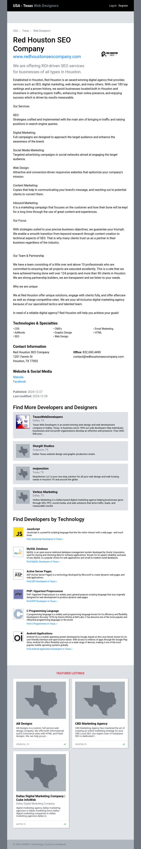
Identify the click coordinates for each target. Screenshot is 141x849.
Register (123, 5)
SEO (17, 336)
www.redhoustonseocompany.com (47, 56)
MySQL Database (37, 548)
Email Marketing (104, 328)
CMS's (58, 328)
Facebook (19, 381)
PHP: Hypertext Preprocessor (45, 591)
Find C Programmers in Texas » (42, 623)
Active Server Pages (39, 571)
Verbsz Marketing (45, 492)
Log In (112, 5)
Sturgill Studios (43, 446)
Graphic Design (63, 332)
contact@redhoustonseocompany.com (98, 356)
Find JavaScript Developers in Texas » (45, 539)
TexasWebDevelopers (48, 417)
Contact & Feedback (55, 844)
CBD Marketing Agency (91, 723)
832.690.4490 (92, 352)
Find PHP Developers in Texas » (42, 601)
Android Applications (40, 633)
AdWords (20, 332)
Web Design (61, 336)
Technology (37, 844)
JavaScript (33, 529)
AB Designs (24, 723)
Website (18, 377)
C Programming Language (43, 611)
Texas (41, 5)
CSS (17, 328)
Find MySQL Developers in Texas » (43, 561)
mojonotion (41, 468)
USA (17, 5)
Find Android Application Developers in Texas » (49, 649)
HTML (98, 332)
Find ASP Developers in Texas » (42, 581)
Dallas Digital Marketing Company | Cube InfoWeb (40, 798)
